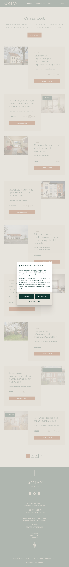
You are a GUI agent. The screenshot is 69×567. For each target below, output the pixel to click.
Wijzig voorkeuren (34, 301)
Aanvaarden (42, 296)
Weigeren (27, 296)
